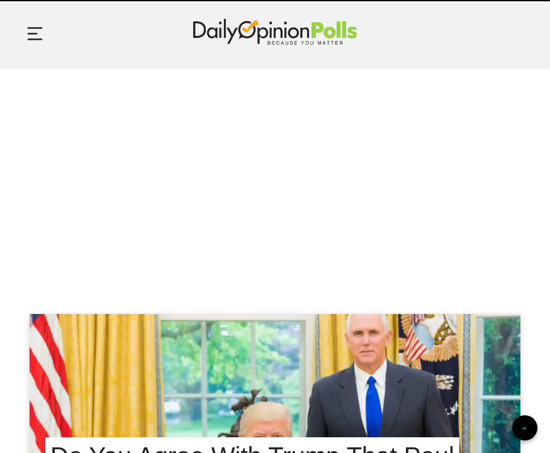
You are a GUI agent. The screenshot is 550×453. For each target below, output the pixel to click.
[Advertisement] (275, 175)
